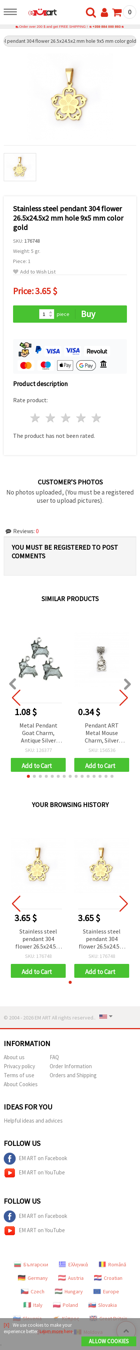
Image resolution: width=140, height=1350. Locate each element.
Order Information (71, 1066)
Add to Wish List (34, 272)
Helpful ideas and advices (33, 1120)
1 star (35, 417)
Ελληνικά (73, 1264)
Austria (71, 1278)
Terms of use (19, 1075)
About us (14, 1057)
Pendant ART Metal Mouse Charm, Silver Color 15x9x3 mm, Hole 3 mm (102, 733)
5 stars (96, 417)
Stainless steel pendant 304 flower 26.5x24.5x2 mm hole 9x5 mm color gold (38, 939)
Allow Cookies (109, 1341)
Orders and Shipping (73, 1075)
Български (31, 1264)
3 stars (66, 417)
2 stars (51, 417)
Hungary (69, 1291)
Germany (33, 1278)
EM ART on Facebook (35, 1159)
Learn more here (56, 1331)
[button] (28, 776)
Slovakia (102, 1305)
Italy (33, 1305)
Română (112, 1264)
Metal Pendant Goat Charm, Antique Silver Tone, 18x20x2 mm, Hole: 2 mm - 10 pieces (38, 733)
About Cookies (21, 1084)
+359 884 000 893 (107, 27)
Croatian (108, 1278)
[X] (6, 1325)
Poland (65, 1305)
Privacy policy (19, 1066)
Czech (32, 1291)
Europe (106, 1291)
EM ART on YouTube (34, 1173)
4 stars (81, 417)
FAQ (54, 1057)
